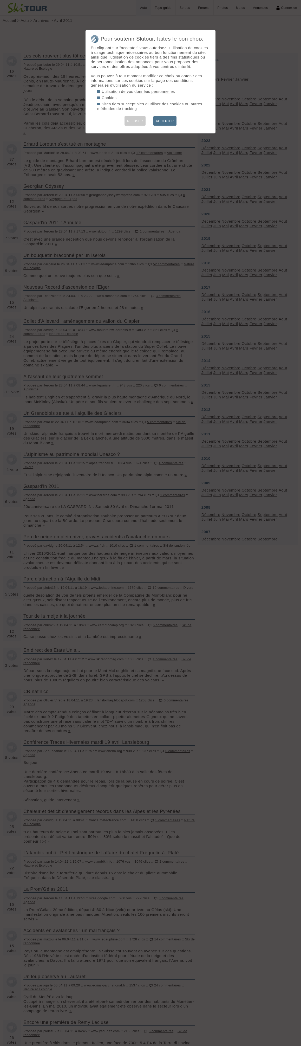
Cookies (109, 97)
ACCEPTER (165, 121)
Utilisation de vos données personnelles (138, 91)
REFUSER (135, 121)
